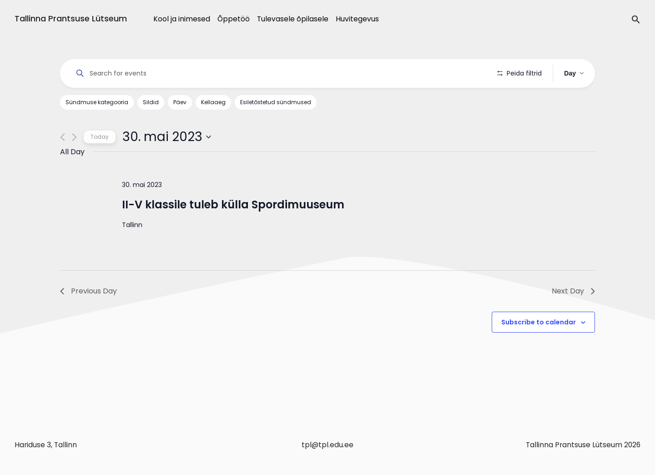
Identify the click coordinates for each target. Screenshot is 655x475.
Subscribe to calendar (538, 322)
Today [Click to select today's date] (100, 137)
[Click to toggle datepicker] (166, 137)
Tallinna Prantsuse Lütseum (71, 18)
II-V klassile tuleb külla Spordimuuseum (233, 204)
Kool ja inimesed (181, 19)
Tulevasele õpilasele (292, 19)
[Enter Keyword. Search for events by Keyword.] (278, 73)
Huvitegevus (357, 19)
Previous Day (88, 291)
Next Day (573, 291)
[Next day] (74, 137)
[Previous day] (62, 137)
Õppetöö (233, 19)
